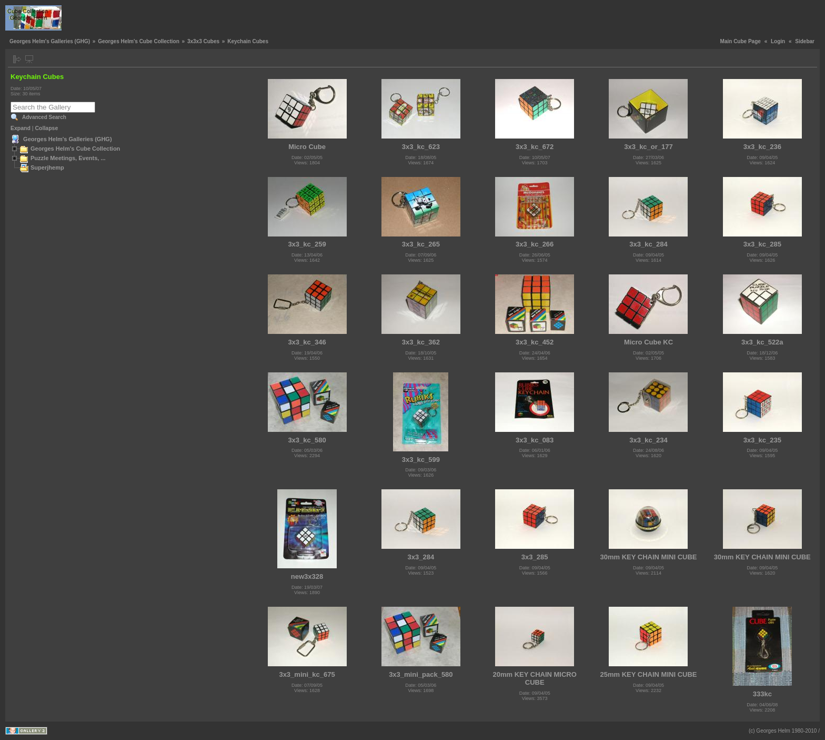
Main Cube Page (740, 41)
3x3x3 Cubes (203, 41)
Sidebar (804, 41)
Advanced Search (44, 117)
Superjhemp (47, 167)
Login (778, 41)
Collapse (46, 128)
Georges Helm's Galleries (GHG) (49, 41)
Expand (21, 128)
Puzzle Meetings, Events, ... (68, 158)
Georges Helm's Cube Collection (138, 41)
